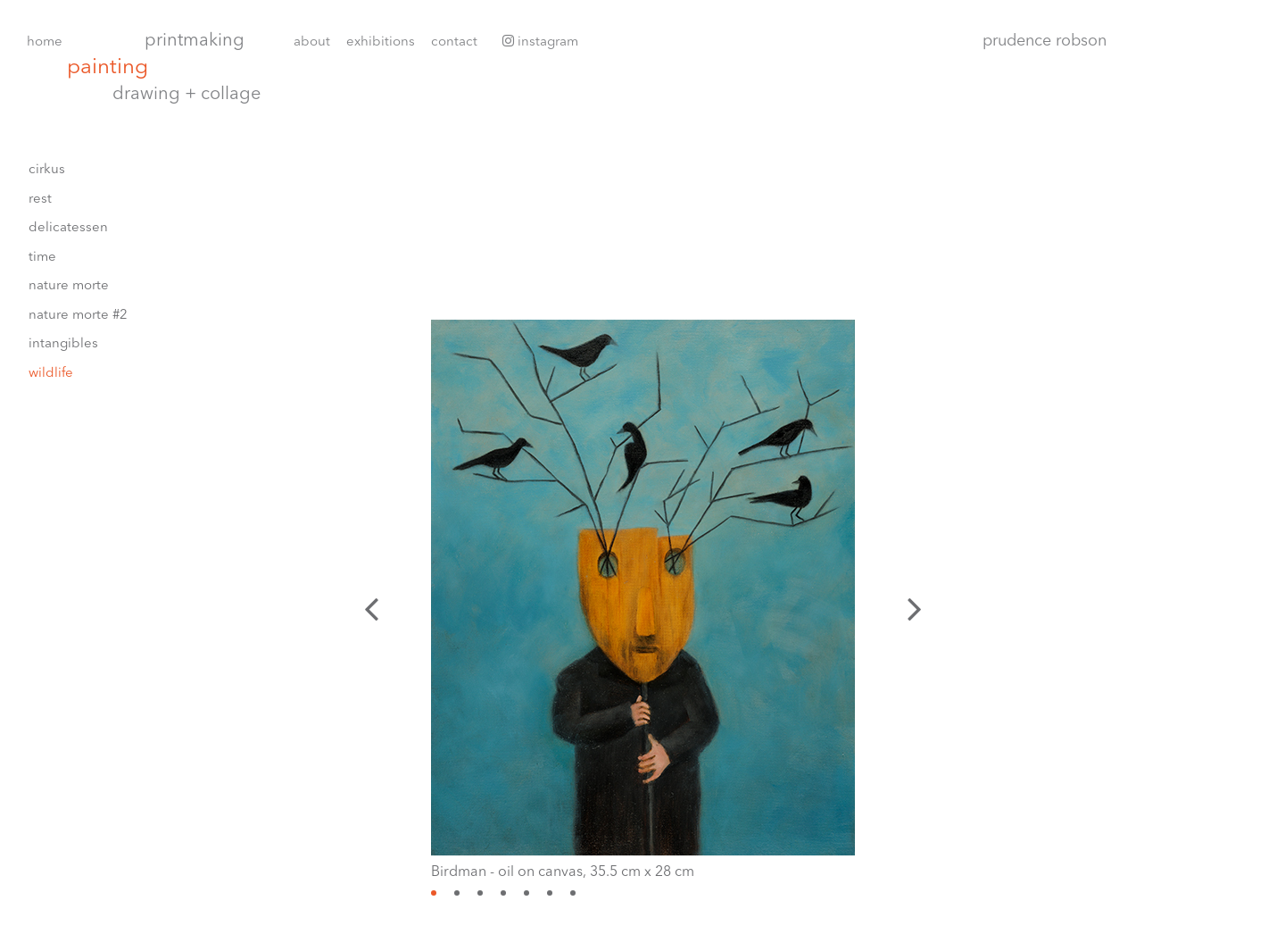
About (312, 42)
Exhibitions (380, 42)
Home (44, 42)
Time (42, 257)
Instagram (540, 41)
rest (40, 199)
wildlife (51, 373)
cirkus (47, 170)
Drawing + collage (186, 95)
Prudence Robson (1044, 41)
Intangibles (63, 344)
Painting (107, 68)
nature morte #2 (78, 315)
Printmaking (195, 41)
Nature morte (69, 286)
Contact (454, 42)
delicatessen (68, 228)
